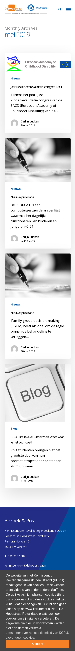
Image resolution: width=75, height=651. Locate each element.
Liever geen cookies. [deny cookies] (20, 637)
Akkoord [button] (37, 643)
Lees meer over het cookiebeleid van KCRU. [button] (37, 632)
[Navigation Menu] (68, 9)
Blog (14, 428)
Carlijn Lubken (30, 121)
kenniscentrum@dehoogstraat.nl (26, 565)
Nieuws (16, 78)
